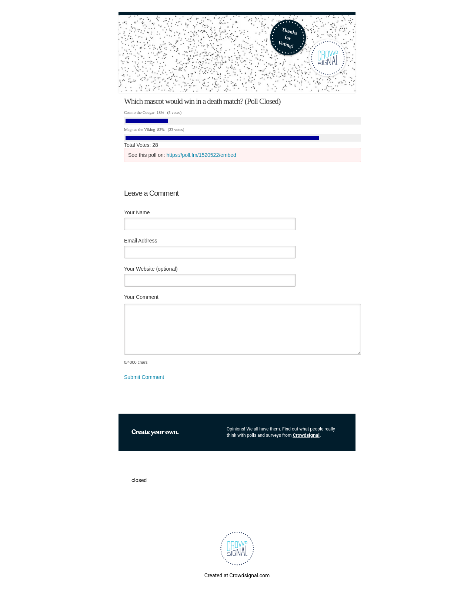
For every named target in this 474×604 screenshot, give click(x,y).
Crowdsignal (306, 435)
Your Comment (141, 297)
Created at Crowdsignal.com (237, 575)
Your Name (137, 212)
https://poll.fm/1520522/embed (201, 155)
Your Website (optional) (151, 269)
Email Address (140, 241)
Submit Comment (144, 377)
